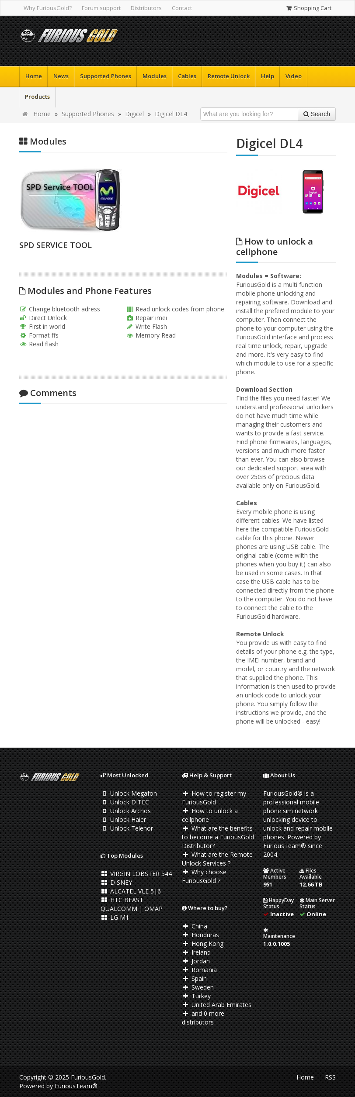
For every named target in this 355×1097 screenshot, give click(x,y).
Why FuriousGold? (48, 8)
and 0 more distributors (203, 1017)
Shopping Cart (308, 8)
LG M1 (115, 917)
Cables (187, 76)
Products (37, 96)
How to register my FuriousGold (214, 797)
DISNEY (116, 882)
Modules (155, 76)
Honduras (200, 935)
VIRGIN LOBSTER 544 (136, 873)
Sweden (198, 987)
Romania (199, 970)
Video (293, 76)
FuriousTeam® (76, 1086)
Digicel (134, 114)
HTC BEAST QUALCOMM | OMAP (132, 904)
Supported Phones (105, 76)
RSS (330, 1077)
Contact (182, 8)
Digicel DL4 (171, 114)
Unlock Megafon (129, 793)
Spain (194, 978)
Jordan (196, 961)
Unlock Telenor (127, 828)
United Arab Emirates (216, 1004)
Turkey (196, 996)
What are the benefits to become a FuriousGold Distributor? (218, 837)
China (194, 926)
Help (267, 76)
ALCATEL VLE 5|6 (131, 891)
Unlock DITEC (125, 802)
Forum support (101, 8)
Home (33, 76)
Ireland (196, 952)
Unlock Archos (126, 811)
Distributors (146, 8)
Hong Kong (202, 943)
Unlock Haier (123, 819)
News (61, 76)
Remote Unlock (229, 76)
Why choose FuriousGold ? (204, 876)
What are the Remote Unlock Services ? (217, 858)
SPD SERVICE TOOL (55, 245)
